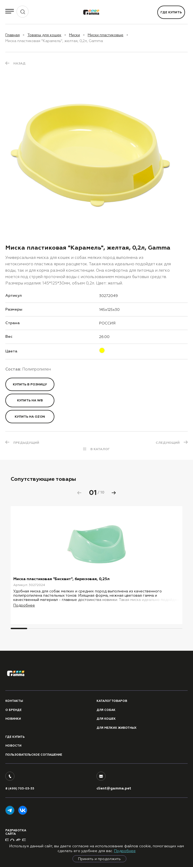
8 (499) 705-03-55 (19, 788)
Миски (74, 35)
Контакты (14, 701)
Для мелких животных (116, 728)
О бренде (13, 710)
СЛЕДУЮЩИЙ (168, 442)
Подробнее (125, 851)
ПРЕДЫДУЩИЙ (26, 442)
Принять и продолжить (99, 859)
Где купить (171, 12)
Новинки (13, 719)
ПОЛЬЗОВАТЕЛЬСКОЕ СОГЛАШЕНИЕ (33, 754)
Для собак (105, 710)
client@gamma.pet (113, 788)
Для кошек (106, 719)
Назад (19, 63)
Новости (13, 745)
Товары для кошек (44, 35)
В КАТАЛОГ (100, 449)
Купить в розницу (30, 384)
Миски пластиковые (105, 35)
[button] (113, 492)
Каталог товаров (111, 701)
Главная (12, 35)
